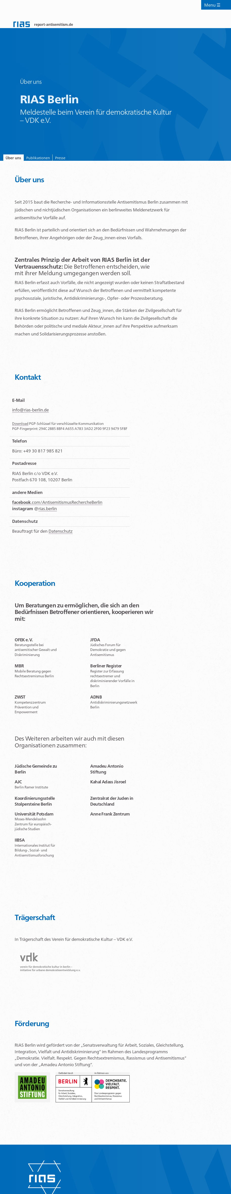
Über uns (18, 159)
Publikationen (54, 159)
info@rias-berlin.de (30, 413)
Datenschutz (61, 535)
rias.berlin (47, 512)
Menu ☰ (213, 10)
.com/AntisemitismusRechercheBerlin (57, 506)
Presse (87, 159)
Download (20, 427)
